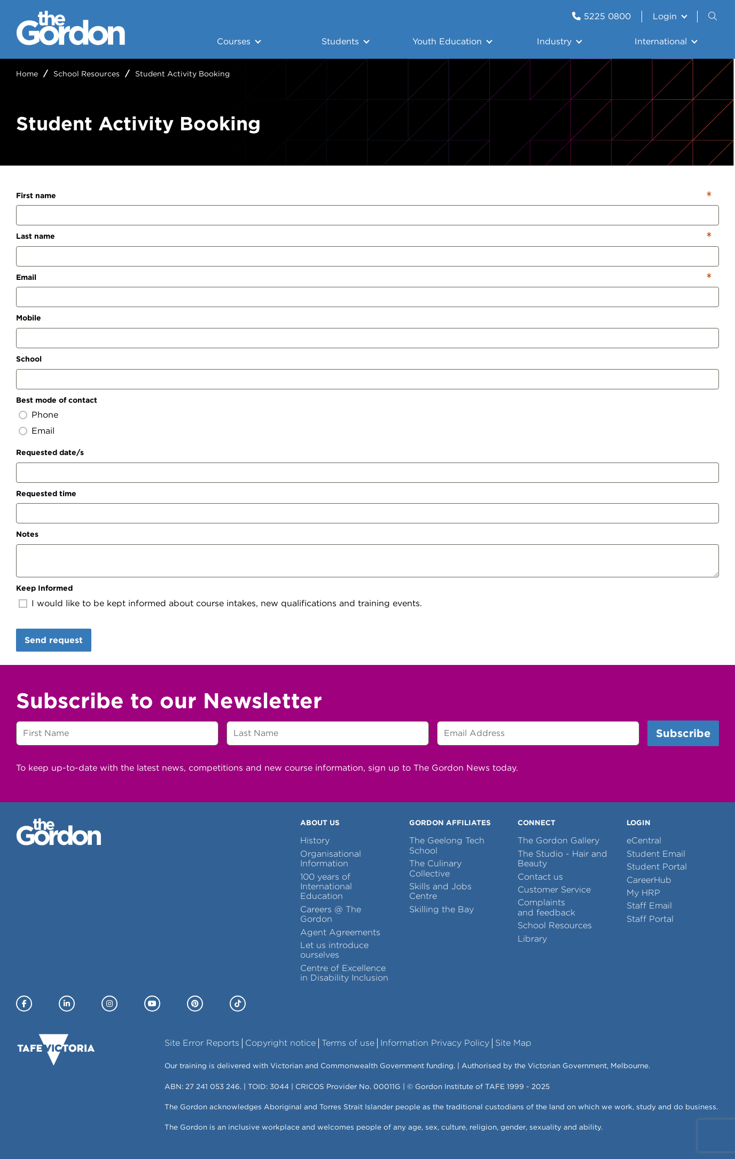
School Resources (86, 73)
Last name (35, 236)
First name (36, 195)
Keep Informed (44, 588)
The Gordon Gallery (558, 840)
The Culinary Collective (435, 868)
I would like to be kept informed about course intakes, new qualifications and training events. (227, 603)
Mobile (28, 318)
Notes (27, 534)
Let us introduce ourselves (334, 950)
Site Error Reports (202, 1043)
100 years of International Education (326, 887)
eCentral (644, 840)
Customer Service (554, 889)
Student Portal (657, 867)
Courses (234, 41)
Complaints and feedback (546, 907)
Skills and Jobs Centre (440, 891)
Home (27, 73)
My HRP (643, 893)
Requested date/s (50, 452)
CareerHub (649, 880)
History (315, 840)
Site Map (513, 1043)
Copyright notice (280, 1043)
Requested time (46, 493)
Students (340, 41)
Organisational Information (330, 858)
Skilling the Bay (441, 909)
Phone (45, 415)
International (661, 41)
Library (532, 939)
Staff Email (649, 905)
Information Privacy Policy (434, 1043)
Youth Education (447, 41)
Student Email (656, 854)
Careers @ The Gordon (330, 914)
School (29, 359)
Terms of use (348, 1043)
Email (26, 277)
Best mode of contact (56, 400)
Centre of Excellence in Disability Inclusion (344, 973)
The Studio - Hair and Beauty (562, 858)
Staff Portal (650, 919)
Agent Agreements (340, 932)
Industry (554, 41)
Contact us (540, 877)
